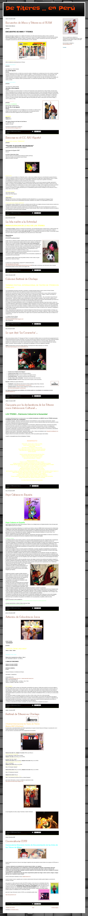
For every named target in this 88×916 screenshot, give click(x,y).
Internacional (16, 487)
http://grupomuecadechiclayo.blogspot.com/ (14, 319)
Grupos (16, 214)
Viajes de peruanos (25, 609)
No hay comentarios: (27, 131)
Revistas (11, 397)
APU (10, 214)
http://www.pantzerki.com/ (11, 894)
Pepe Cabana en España (19, 494)
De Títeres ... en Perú (40, 8)
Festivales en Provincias (14, 325)
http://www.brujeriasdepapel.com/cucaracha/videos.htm (17, 346)
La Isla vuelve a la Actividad (21, 221)
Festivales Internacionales (14, 609)
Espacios (22, 133)
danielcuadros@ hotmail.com (27, 678)
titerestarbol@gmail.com (67, 44)
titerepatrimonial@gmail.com (52, 431)
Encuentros (18, 133)
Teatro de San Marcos (27, 133)
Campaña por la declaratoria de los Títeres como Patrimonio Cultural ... (30, 406)
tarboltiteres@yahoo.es (10, 391)
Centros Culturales (13, 133)
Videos (14, 397)
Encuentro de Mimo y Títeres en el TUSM (29, 22)
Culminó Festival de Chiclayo (22, 278)
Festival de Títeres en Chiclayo (22, 714)
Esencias (13, 214)
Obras (19, 214)
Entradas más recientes (10, 907)
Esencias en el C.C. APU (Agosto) (23, 137)
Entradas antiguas (55, 907)
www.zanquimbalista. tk (13, 679)
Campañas (11, 487)
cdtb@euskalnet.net (26, 876)
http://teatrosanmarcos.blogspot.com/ (13, 127)
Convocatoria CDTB (16, 841)
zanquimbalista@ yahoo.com (15, 678)
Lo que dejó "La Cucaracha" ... (22, 332)
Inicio (33, 907)
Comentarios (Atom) (14, 909)
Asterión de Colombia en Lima (23, 616)
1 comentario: (26, 485)
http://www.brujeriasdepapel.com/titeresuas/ (17, 388)
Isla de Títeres (15, 271)
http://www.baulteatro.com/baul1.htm (24, 385)
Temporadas (22, 214)
